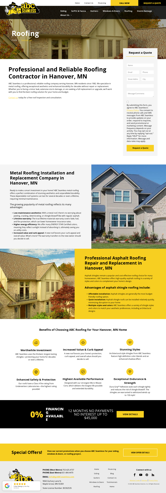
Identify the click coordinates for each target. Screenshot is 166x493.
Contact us (13, 97)
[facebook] (134, 475)
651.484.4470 (67, 472)
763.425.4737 (68, 470)
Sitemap (144, 480)
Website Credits (135, 480)
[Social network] (153, 475)
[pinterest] (147, 475)
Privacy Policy (133, 110)
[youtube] (141, 475)
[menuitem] (77, 3)
